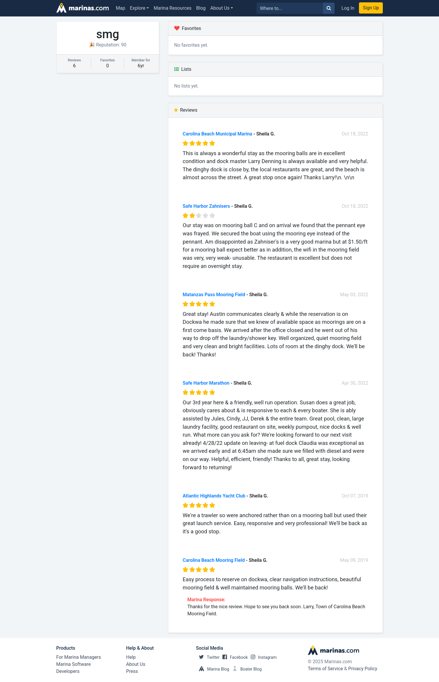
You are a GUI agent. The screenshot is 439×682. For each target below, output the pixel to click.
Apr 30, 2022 (355, 383)
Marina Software (73, 664)
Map (120, 8)
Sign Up (371, 8)
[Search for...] (290, 8)
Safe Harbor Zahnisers (206, 206)
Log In (348, 8)
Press (132, 671)
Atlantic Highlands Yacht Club (214, 496)
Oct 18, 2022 (355, 134)
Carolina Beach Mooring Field (214, 560)
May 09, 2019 (354, 560)
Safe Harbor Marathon (206, 383)
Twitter (207, 657)
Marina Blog (212, 669)
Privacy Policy (363, 668)
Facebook (233, 657)
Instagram (262, 657)
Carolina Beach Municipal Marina (217, 134)
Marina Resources (172, 8)
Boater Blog (245, 669)
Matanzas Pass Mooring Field (214, 294)
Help (131, 657)
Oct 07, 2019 (355, 496)
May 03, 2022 (354, 294)
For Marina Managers (78, 657)
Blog (201, 8)
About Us (220, 8)
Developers (67, 671)
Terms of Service (325, 668)
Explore (138, 8)
